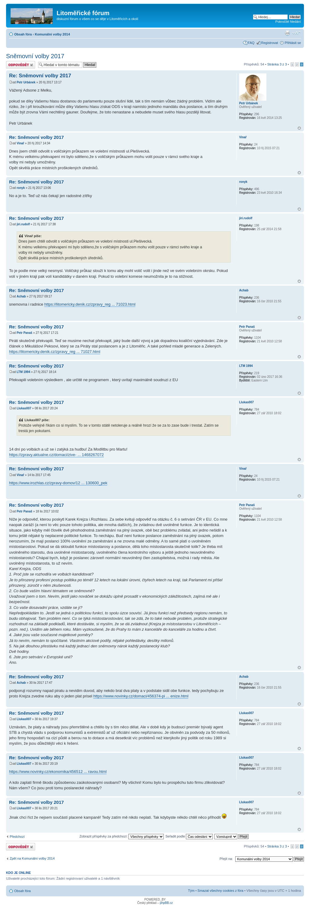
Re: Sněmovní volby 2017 (40, 76)
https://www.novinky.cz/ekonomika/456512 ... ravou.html (58, 771)
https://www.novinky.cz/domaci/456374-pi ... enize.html (140, 696)
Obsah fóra (23, 34)
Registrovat (269, 43)
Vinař (20, 143)
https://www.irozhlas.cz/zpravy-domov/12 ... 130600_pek (58, 483)
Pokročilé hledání (288, 21)
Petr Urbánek (26, 82)
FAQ (251, 43)
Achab (21, 296)
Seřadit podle (189, 836)
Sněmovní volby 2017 (35, 56)
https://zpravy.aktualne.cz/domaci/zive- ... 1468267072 (56, 454)
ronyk (21, 188)
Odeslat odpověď (20, 65)
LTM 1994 (23, 372)
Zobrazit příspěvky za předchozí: (121, 836)
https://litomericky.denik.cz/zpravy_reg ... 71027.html (54, 351)
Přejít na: (226, 859)
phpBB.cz (166, 903)
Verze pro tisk (287, 33)
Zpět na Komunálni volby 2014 (32, 858)
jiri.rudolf (23, 224)
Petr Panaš (24, 332)
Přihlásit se (293, 43)
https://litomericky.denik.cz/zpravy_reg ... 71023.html (89, 304)
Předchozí (17, 836)
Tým (191, 890)
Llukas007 (24, 408)
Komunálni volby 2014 (52, 34)
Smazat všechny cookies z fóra (220, 890)
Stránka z (277, 64)
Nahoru (299, 128)
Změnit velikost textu (296, 33)
